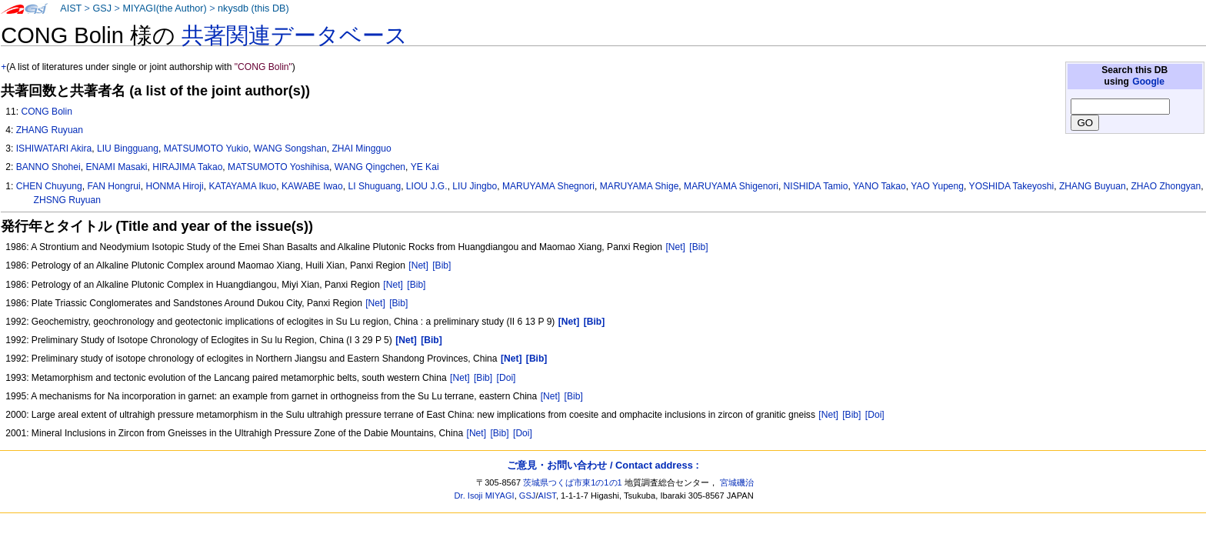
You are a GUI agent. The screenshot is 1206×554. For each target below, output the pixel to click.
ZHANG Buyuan (1092, 186)
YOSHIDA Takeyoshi (1011, 186)
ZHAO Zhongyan (1166, 186)
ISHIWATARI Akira (54, 148)
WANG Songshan (290, 148)
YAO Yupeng (937, 186)
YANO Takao (879, 186)
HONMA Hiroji (174, 186)
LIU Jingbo (474, 186)
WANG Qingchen (370, 167)
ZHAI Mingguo (361, 148)
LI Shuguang (374, 186)
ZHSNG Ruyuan (67, 200)
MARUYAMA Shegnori (548, 186)
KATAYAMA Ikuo (242, 186)
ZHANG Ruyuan (49, 130)
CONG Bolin (46, 111)
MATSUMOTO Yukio (206, 148)
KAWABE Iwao (312, 186)
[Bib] (698, 247)
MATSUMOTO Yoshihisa (278, 167)
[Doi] (506, 377)
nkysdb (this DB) (253, 8)
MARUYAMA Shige (639, 186)
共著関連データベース (295, 35)
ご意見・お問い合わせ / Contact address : (602, 465)
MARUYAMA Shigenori (731, 186)
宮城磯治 (737, 482)
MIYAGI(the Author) (164, 8)
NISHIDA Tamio (816, 186)
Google (1148, 81)
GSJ (102, 8)
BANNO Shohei (48, 167)
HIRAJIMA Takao (187, 167)
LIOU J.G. (427, 186)
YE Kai (425, 167)
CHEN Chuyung (49, 186)
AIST (71, 8)
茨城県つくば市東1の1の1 (572, 482)
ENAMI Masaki (116, 167)
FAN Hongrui (113, 186)
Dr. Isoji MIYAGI (485, 495)
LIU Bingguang (127, 148)
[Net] (675, 247)
